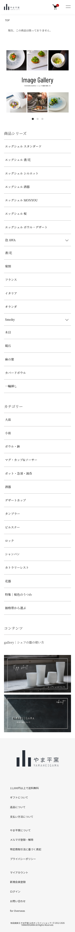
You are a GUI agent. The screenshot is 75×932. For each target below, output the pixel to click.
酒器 (8, 487)
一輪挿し (11, 386)
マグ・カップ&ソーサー (21, 460)
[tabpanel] (37, 81)
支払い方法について (21, 817)
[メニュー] (68, 7)
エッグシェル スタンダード (23, 146)
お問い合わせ (18, 901)
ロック (9, 540)
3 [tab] (42, 119)
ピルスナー (12, 527)
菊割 (8, 266)
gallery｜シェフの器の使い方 (24, 642)
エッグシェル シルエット (22, 173)
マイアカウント (19, 872)
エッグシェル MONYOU (21, 200)
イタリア (11, 293)
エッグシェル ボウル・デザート (26, 227)
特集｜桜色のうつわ (18, 594)
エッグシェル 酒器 (17, 187)
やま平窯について (20, 830)
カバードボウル (15, 373)
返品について (18, 807)
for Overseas (17, 911)
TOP (7, 20)
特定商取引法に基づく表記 (25, 849)
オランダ (11, 306)
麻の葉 (9, 359)
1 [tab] (33, 119)
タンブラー (12, 513)
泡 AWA (10, 240)
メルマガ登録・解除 (21, 840)
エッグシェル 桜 (16, 213)
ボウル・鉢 (12, 446)
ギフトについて (19, 797)
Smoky (10, 319)
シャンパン (12, 554)
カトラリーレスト (17, 567)
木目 (8, 332)
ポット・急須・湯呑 (18, 473)
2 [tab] (38, 119)
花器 (8, 581)
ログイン (15, 891)
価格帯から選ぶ (15, 608)
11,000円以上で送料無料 (24, 788)
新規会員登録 (18, 882)
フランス (11, 279)
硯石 (8, 345)
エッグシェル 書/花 (18, 160)
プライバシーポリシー (23, 859)
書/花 (8, 253)
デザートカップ (15, 500)
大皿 (8, 419)
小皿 (8, 433)
